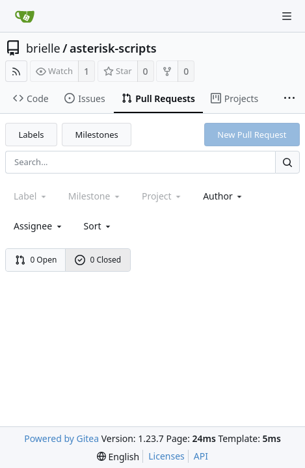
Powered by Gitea (61, 438)
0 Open (36, 259)
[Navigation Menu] (286, 16)
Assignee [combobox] (39, 226)
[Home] (25, 16)
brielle (43, 48)
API (201, 456)
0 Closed (98, 259)
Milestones (96, 134)
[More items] (289, 98)
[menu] (98, 226)
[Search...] (287, 162)
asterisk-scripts (113, 48)
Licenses (166, 456)
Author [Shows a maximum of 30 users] (223, 196)
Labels (31, 134)
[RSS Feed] (16, 71)
